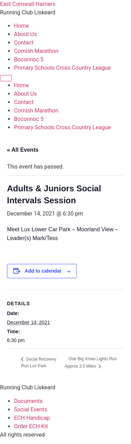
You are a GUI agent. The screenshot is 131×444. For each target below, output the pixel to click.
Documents (28, 401)
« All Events (22, 150)
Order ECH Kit (31, 426)
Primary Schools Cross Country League (62, 67)
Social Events (30, 409)
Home (21, 25)
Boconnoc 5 (29, 59)
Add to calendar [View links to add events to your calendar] (43, 271)
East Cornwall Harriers (28, 4)
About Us (25, 34)
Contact (24, 42)
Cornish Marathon (36, 51)
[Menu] (6, 78)
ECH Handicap (32, 418)
